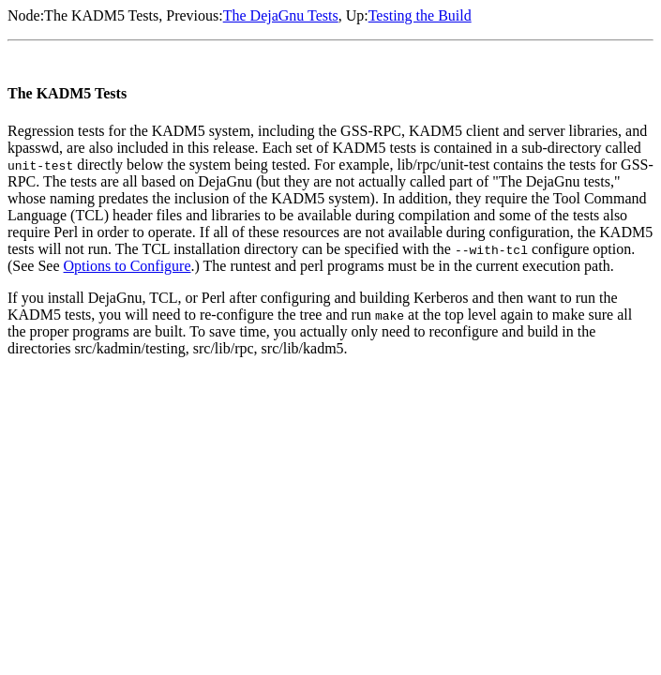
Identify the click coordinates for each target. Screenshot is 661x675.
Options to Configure (127, 266)
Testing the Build (420, 15)
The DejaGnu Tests (280, 15)
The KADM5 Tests (101, 15)
